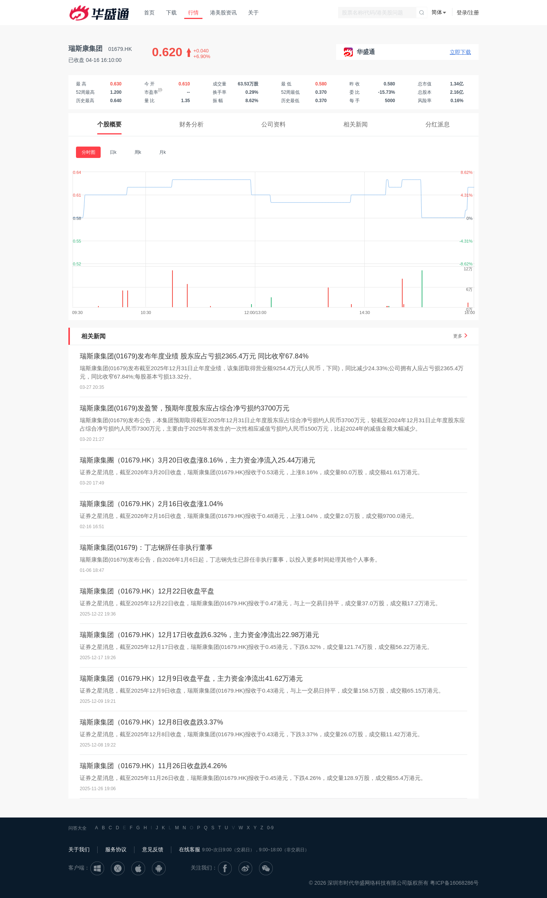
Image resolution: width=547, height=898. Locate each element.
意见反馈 (152, 849)
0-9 (270, 827)
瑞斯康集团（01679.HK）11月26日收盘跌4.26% (153, 766)
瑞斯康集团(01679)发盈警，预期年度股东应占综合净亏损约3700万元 (184, 408)
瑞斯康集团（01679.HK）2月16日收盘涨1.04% (151, 504)
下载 (171, 12)
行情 (193, 12)
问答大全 (77, 828)
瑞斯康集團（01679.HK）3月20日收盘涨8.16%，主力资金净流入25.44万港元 (197, 460)
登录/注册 (468, 12)
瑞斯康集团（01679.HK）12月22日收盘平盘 (147, 591)
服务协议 (115, 849)
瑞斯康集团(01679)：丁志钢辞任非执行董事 (146, 547)
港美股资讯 (223, 12)
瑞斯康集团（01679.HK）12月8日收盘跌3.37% (151, 722)
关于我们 (79, 849)
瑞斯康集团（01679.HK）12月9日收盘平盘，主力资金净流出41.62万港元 (191, 678)
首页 (149, 12)
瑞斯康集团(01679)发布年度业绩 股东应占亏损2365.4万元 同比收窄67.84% (194, 356)
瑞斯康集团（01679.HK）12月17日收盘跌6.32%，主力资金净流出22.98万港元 (199, 635)
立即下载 (460, 52)
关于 (253, 12)
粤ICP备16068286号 (454, 883)
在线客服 (189, 849)
